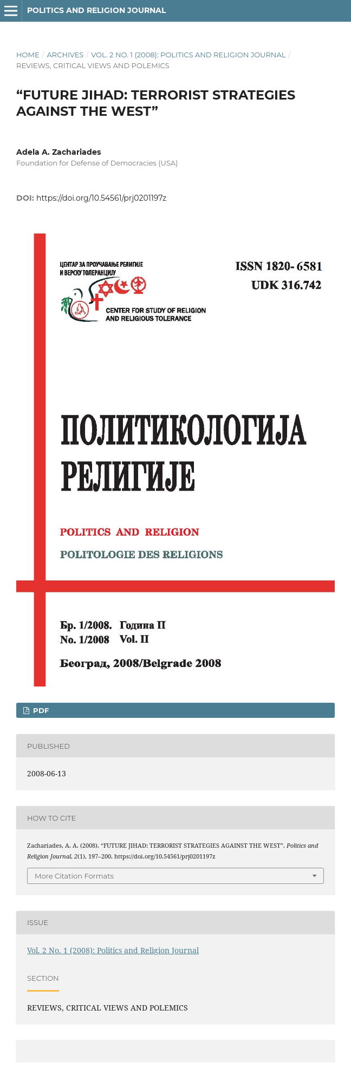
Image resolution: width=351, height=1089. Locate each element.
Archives (65, 54)
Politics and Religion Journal (96, 10)
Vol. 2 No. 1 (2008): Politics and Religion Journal (188, 54)
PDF (40, 710)
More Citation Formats (74, 876)
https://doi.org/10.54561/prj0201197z (101, 198)
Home (28, 54)
